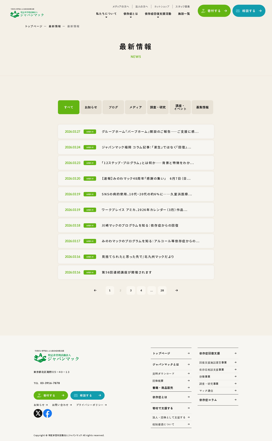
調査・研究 (158, 107)
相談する (249, 11)
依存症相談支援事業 (211, 369)
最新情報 (55, 26)
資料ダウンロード (163, 373)
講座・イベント (180, 107)
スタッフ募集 (182, 6)
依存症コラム (208, 400)
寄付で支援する (162, 408)
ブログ (113, 107)
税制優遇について (163, 424)
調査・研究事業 (209, 384)
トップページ (34, 26)
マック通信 (206, 391)
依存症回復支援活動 (158, 14)
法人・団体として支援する (169, 417)
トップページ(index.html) (27, 13)
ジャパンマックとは (165, 364)
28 (162, 290)
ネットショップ (161, 6)
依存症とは (130, 14)
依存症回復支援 (209, 353)
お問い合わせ (60, 405)
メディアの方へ (120, 6)
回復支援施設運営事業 (213, 362)
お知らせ (91, 107)
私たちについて (106, 14)
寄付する (214, 11)
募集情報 (202, 107)
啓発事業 (204, 376)
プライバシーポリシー (90, 405)
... (152, 290)
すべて (68, 107)
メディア (135, 107)
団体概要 (158, 381)
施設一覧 (184, 14)
